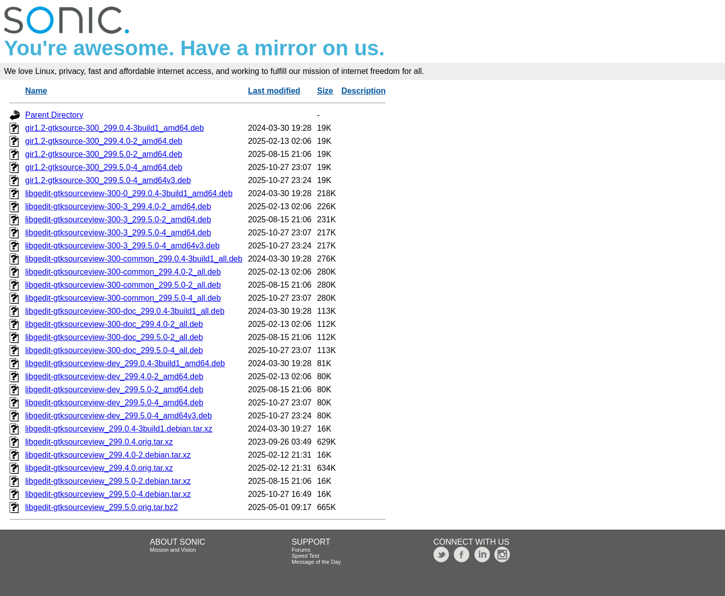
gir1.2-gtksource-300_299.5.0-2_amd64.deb (103, 154)
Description (363, 91)
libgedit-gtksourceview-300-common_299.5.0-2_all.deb (123, 285)
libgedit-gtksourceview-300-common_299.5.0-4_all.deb (123, 298)
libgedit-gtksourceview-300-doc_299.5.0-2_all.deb (114, 337)
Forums (301, 550)
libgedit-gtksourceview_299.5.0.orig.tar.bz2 (101, 507)
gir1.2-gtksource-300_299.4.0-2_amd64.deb (103, 141)
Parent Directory (54, 115)
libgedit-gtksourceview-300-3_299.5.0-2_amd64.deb (118, 219)
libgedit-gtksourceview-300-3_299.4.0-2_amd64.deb (118, 206)
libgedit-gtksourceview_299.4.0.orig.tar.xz (99, 468)
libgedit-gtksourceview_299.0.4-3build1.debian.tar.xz (118, 428)
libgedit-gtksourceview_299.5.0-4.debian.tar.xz (108, 494)
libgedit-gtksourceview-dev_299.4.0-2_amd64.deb (114, 376)
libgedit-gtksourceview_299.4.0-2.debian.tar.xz (108, 455)
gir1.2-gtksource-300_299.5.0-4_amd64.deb (103, 167)
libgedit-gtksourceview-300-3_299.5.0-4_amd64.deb (118, 232)
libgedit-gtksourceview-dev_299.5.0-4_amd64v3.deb (118, 415)
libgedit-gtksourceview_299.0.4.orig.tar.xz (99, 442)
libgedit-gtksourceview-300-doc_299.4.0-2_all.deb (114, 324)
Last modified (274, 91)
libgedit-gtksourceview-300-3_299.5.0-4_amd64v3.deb (122, 245)
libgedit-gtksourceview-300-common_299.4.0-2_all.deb (123, 272)
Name (36, 91)
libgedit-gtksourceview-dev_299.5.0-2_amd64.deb (114, 389)
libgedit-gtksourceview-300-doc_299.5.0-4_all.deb (114, 350)
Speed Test (305, 556)
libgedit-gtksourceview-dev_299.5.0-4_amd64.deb (114, 402)
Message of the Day (316, 562)
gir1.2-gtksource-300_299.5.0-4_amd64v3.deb (108, 180)
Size (325, 91)
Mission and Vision (173, 550)
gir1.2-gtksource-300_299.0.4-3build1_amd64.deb (114, 128)
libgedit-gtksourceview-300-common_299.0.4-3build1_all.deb (133, 258)
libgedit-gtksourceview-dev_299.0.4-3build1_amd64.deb (125, 363)
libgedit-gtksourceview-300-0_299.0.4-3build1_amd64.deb (129, 193)
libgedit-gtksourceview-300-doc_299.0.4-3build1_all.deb (125, 311)
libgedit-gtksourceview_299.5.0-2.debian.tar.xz (108, 481)
